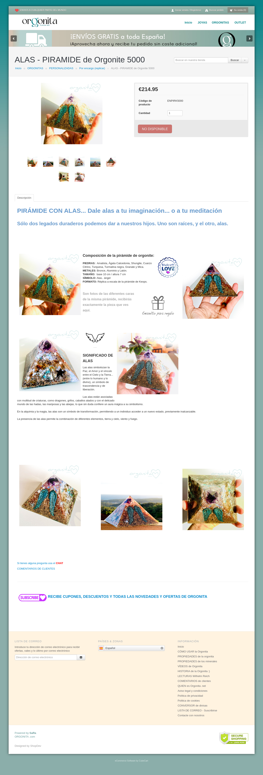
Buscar (235, 64)
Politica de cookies (189, 704)
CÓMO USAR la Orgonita (193, 655)
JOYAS (202, 22)
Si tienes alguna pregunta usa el (40, 567)
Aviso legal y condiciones (192, 694)
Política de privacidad (190, 699)
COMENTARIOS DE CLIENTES (36, 572)
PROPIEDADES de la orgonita (196, 660)
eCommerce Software (125, 765)
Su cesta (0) (238, 10)
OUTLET (240, 22)
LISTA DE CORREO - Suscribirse (197, 714)
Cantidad (144, 117)
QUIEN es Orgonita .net (192, 690)
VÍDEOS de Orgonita (190, 670)
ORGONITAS (220, 22)
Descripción (24, 201)
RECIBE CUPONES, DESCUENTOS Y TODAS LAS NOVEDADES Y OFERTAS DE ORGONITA (112, 601)
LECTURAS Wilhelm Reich (194, 680)
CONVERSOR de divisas (192, 709)
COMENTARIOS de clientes (194, 685)
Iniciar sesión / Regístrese (186, 10)
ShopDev (35, 749)
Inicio (188, 22)
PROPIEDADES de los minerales (197, 665)
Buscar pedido (214, 10)
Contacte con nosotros (191, 719)
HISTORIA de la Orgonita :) (194, 675)
